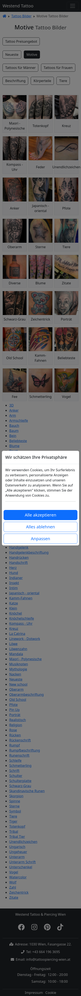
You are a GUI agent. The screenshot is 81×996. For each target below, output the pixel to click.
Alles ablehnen (40, 527)
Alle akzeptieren (40, 515)
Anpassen (40, 538)
